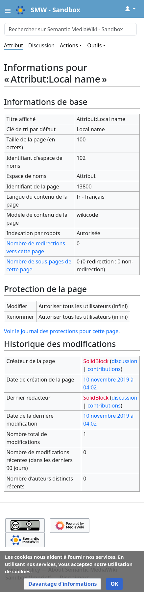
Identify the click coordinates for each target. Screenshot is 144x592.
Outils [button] (94, 45)
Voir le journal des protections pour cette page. (62, 331)
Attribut (13, 45)
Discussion (41, 45)
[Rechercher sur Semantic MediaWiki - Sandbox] (70, 29)
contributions (104, 369)
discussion (124, 361)
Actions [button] (69, 45)
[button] (62, 584)
